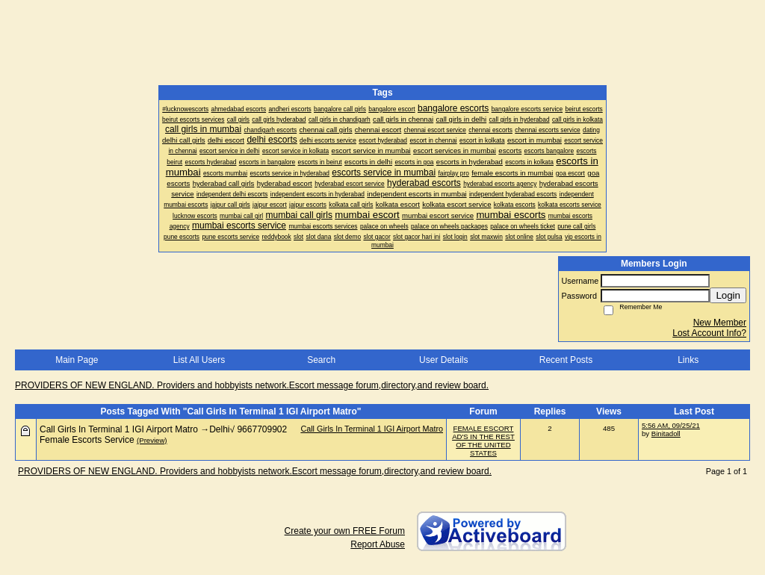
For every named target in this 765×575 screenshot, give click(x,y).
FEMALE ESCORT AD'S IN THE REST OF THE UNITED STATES (483, 440)
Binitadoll (666, 433)
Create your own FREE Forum (345, 531)
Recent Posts (565, 360)
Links (688, 360)
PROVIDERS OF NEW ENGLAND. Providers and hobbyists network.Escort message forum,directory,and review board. (252, 385)
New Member (719, 322)
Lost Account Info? (709, 333)
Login (728, 295)
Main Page (76, 360)
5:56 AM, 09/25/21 (671, 425)
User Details (443, 360)
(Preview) (152, 440)
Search (321, 360)
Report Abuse (377, 544)
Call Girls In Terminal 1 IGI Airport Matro (371, 428)
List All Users (199, 360)
